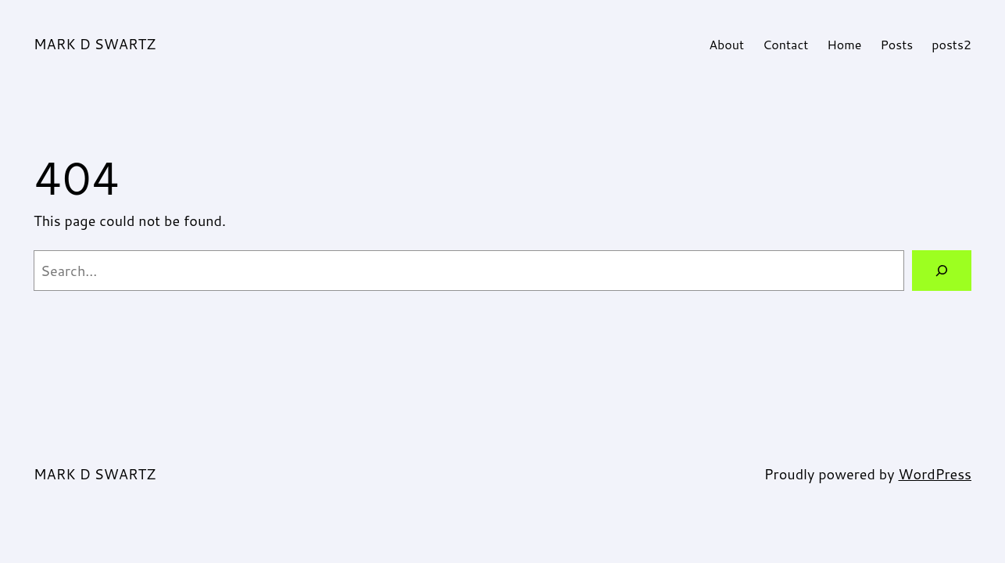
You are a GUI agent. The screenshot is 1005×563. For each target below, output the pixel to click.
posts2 (951, 44)
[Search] (941, 270)
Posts (896, 44)
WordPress (934, 474)
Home (844, 44)
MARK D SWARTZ (95, 44)
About (726, 44)
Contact (785, 44)
